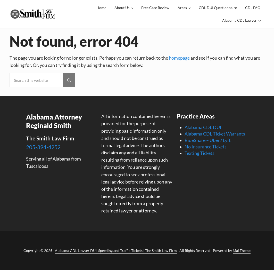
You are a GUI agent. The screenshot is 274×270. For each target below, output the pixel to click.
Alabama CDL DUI (203, 127)
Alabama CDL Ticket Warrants (215, 134)
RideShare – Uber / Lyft (208, 140)
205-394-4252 (43, 147)
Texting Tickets (199, 153)
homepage (179, 58)
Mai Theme (242, 250)
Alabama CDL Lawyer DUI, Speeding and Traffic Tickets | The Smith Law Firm (116, 250)
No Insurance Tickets (206, 146)
